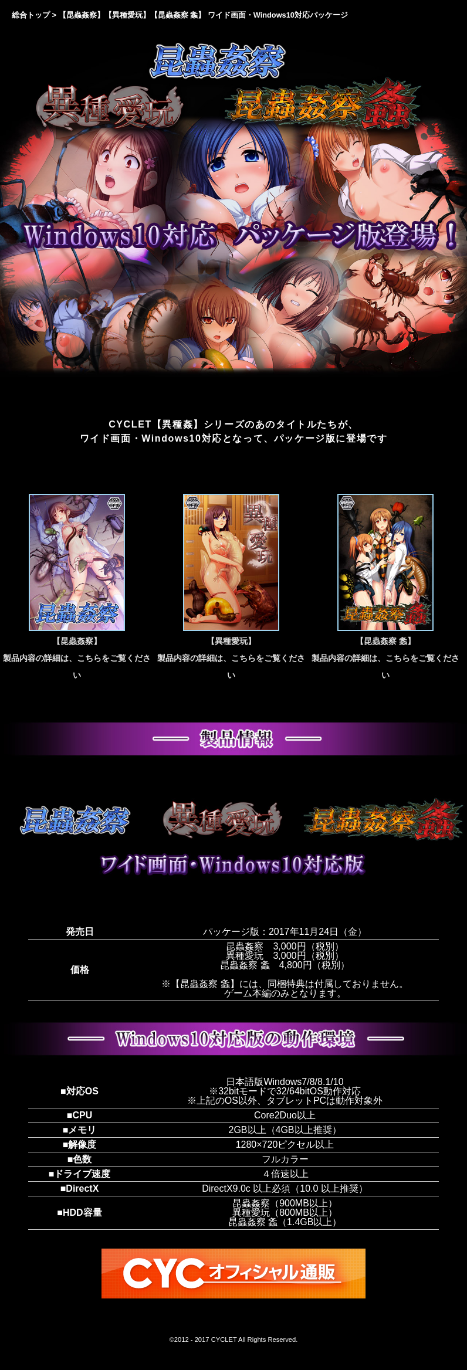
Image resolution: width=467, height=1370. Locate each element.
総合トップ (31, 15)
